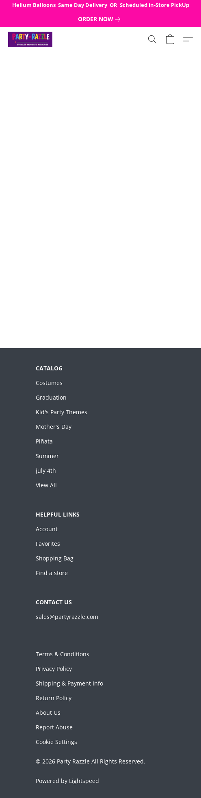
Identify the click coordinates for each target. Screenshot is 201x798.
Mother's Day (53, 426)
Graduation (51, 397)
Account (47, 529)
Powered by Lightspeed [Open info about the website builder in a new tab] (67, 781)
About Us (48, 712)
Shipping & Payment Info (69, 683)
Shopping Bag (54, 558)
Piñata (44, 441)
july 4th (46, 470)
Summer (47, 456)
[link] (100, 19)
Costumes (49, 383)
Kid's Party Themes (61, 412)
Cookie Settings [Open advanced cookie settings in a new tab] (56, 742)
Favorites (48, 543)
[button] (31, 39)
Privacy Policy (54, 669)
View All (46, 485)
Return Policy (53, 698)
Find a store (52, 573)
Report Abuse (54, 727)
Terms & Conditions (62, 654)
